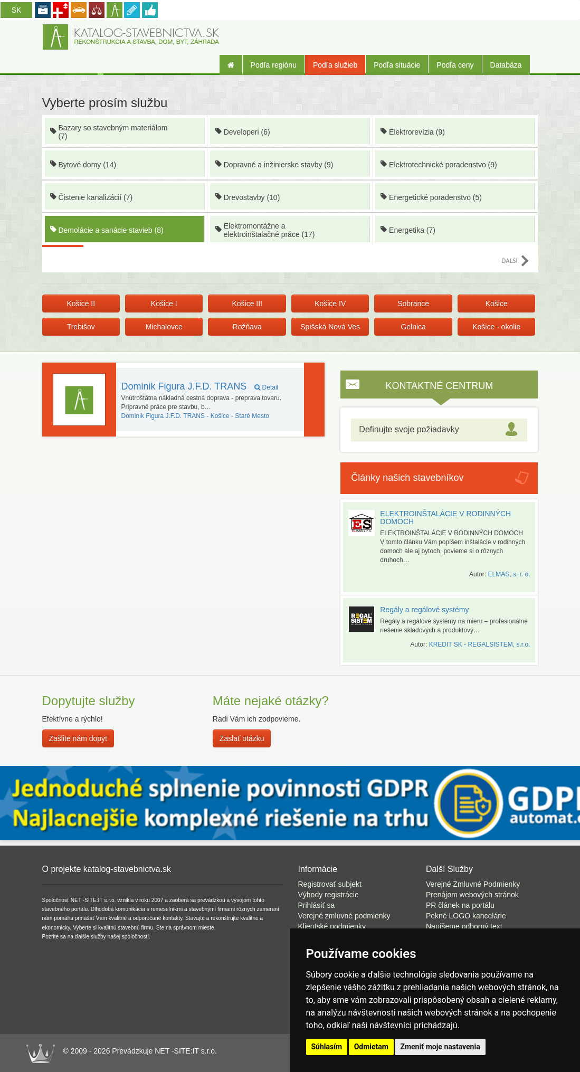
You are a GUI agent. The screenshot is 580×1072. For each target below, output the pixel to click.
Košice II (80, 303)
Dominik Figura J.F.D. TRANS (200, 386)
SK (17, 10)
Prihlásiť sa (316, 905)
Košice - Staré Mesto (195, 416)
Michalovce (164, 326)
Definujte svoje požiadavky (409, 429)
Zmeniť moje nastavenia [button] (440, 1046)
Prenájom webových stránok (472, 894)
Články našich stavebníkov (407, 477)
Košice (497, 303)
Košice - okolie (496, 326)
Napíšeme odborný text (464, 926)
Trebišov (81, 326)
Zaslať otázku (242, 738)
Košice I (164, 303)
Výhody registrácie (328, 894)
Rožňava (247, 326)
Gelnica (413, 326)
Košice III (247, 303)
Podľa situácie (397, 65)
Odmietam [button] (371, 1046)
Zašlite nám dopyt (78, 738)
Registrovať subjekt (330, 884)
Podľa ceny (454, 65)
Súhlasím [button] (327, 1046)
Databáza (506, 65)
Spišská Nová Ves (330, 326)
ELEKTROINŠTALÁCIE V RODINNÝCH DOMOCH (445, 517)
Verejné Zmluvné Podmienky (473, 884)
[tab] (439, 430)
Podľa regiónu (274, 65)
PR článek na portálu (460, 905)
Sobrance (413, 303)
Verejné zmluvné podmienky (344, 916)
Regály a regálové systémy (424, 609)
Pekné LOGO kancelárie (466, 916)
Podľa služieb (335, 65)
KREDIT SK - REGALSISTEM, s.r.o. (479, 644)
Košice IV (330, 303)
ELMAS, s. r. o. (509, 574)
